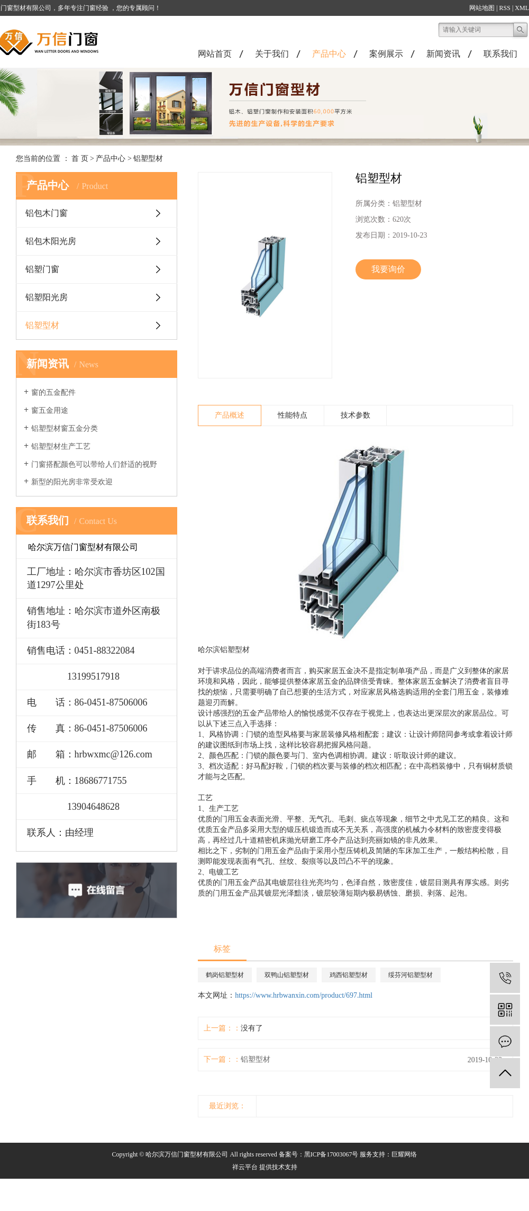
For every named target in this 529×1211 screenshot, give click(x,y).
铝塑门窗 (42, 269)
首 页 (79, 158)
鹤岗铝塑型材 (225, 975)
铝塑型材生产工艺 (60, 446)
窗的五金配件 (53, 392)
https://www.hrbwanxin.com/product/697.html (303, 995)
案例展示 (386, 53)
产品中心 (329, 53)
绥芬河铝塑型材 (410, 975)
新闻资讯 (443, 53)
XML (522, 8)
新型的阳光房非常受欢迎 (72, 482)
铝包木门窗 (46, 213)
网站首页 (215, 53)
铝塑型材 (148, 158)
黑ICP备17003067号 (331, 1154)
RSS (504, 8)
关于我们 (272, 53)
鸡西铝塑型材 (349, 975)
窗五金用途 (49, 410)
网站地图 (482, 8)
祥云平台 (245, 1167)
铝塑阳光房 (46, 297)
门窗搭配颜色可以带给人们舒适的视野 (94, 464)
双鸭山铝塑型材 (286, 975)
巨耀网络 (404, 1154)
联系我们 (500, 53)
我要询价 (388, 269)
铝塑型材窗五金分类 (64, 428)
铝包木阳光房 (50, 241)
